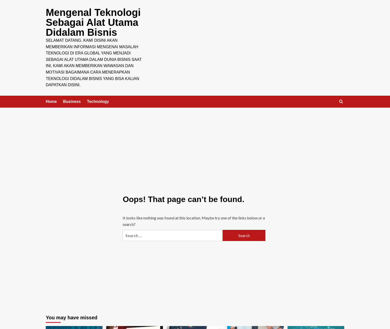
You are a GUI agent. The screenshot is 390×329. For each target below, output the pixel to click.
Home (51, 101)
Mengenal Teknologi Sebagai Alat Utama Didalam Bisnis (93, 22)
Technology (98, 101)
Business (72, 101)
